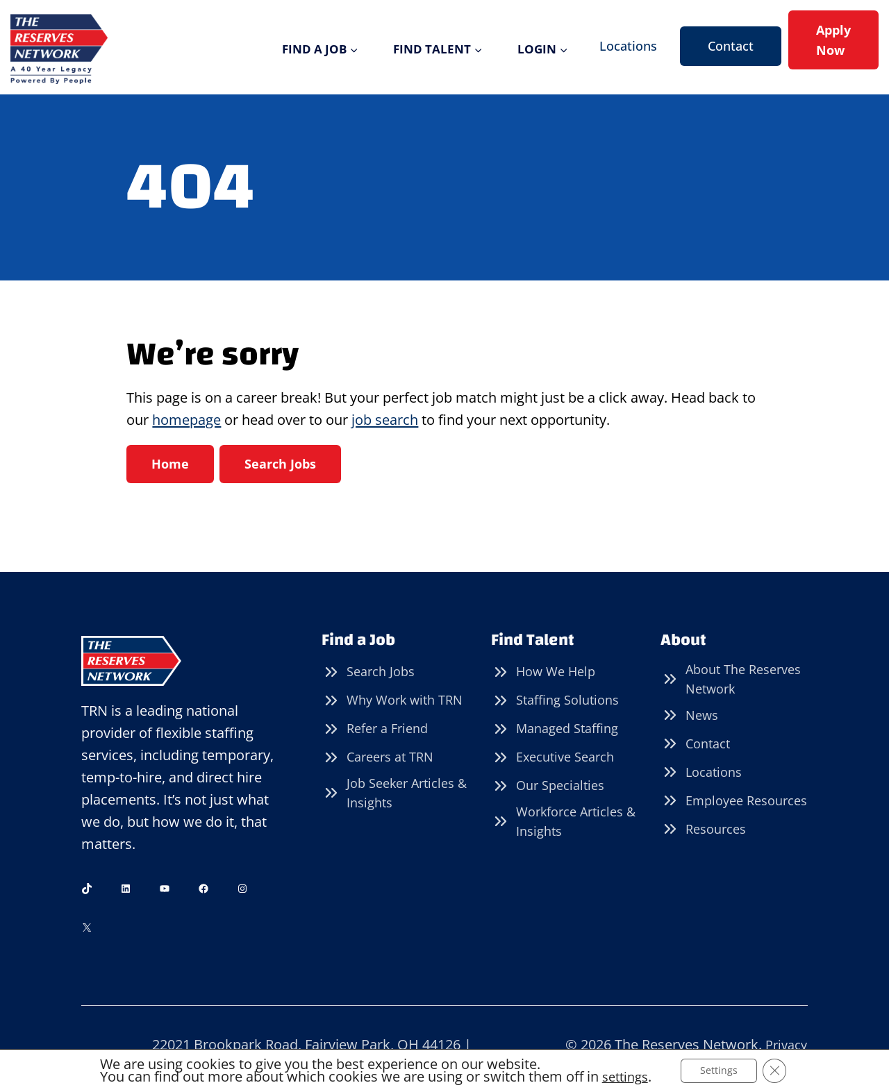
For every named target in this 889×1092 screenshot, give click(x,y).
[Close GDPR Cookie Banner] (778, 1070)
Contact (731, 45)
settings (622, 1076)
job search (384, 419)
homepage (186, 419)
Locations (628, 45)
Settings (721, 1070)
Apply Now (833, 40)
